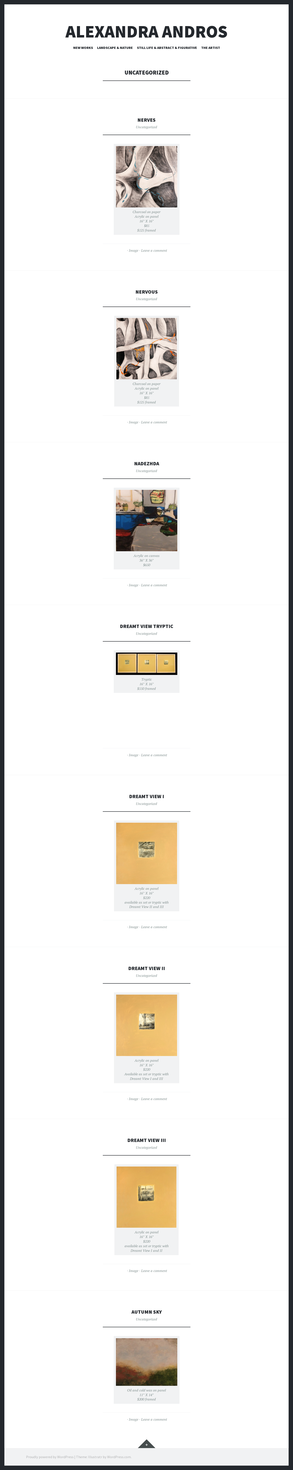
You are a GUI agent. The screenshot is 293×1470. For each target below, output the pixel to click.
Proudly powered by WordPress (50, 1457)
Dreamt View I (146, 796)
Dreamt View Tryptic (146, 626)
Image (133, 250)
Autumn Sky (147, 1311)
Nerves (146, 119)
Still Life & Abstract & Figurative (167, 47)
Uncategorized (146, 127)
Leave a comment (154, 250)
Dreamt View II (146, 968)
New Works (83, 47)
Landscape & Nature (115, 47)
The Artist (210, 47)
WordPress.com (119, 1457)
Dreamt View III (146, 1140)
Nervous (146, 291)
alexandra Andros (146, 31)
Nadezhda (146, 463)
